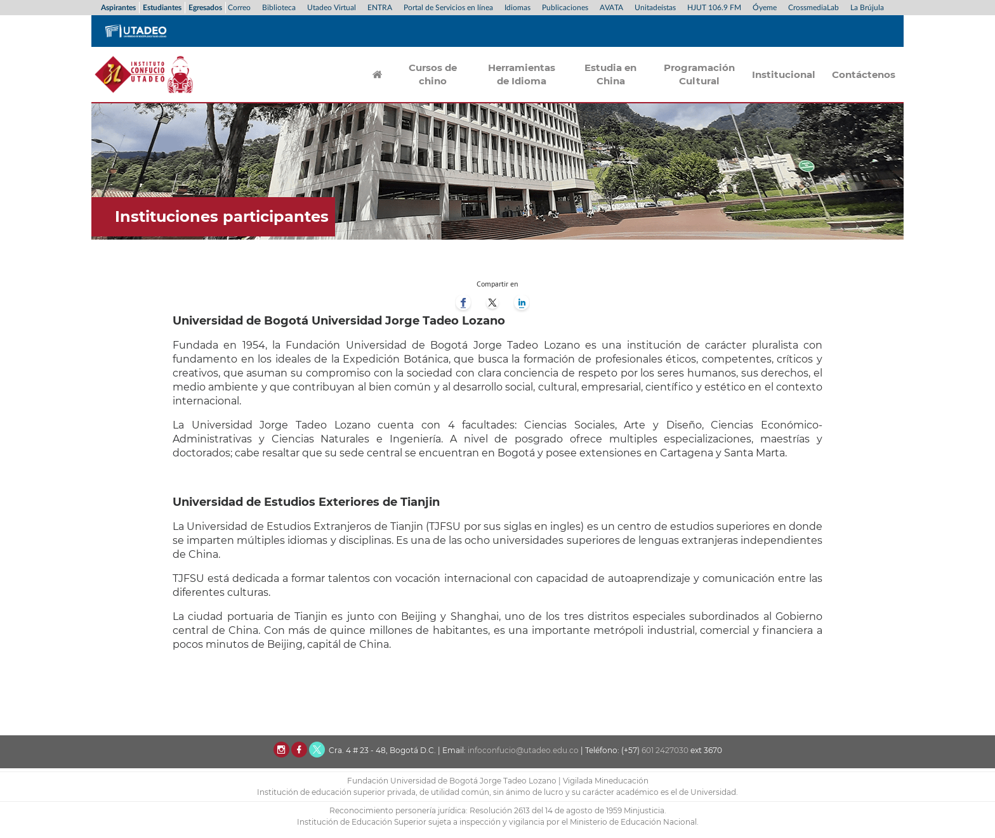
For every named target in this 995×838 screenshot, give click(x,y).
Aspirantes (118, 7)
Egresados (205, 7)
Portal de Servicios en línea (448, 7)
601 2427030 (665, 750)
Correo (239, 7)
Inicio (377, 74)
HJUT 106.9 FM (714, 7)
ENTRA (379, 7)
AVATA (611, 7)
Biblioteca (279, 7)
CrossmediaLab (813, 7)
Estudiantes (162, 7)
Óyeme (765, 7)
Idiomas (517, 7)
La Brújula (867, 7)
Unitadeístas (655, 7)
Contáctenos (863, 74)
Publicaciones (565, 7)
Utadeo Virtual (331, 7)
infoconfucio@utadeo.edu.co (523, 750)
